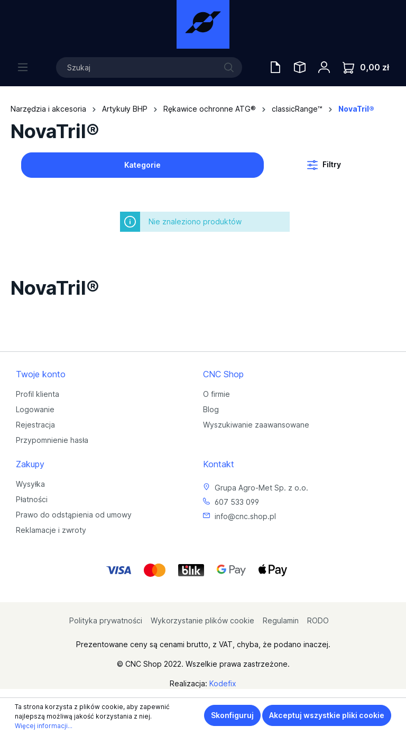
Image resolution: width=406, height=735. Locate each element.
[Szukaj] (149, 67)
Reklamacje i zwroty (51, 529)
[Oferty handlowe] (275, 67)
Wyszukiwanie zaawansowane (256, 424)
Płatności (32, 499)
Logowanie (35, 409)
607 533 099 (237, 501)
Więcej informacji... (43, 726)
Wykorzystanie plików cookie (202, 620)
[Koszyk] (365, 67)
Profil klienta (37, 393)
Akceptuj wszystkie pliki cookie (326, 715)
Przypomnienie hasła (52, 439)
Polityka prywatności (105, 620)
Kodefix (222, 683)
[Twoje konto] (324, 67)
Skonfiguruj (232, 715)
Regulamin (281, 620)
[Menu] (23, 67)
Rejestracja (35, 424)
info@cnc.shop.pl (245, 516)
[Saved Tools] (300, 67)
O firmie (216, 393)
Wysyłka (30, 483)
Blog (211, 409)
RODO (318, 620)
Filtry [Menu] (324, 163)
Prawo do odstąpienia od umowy (74, 514)
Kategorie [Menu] (142, 164)
